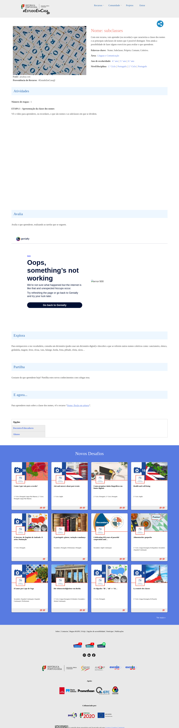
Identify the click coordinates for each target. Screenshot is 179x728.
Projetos (129, 5)
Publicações (119, 631)
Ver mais (160, 617)
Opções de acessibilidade (96, 631)
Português (122, 66)
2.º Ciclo (132, 66)
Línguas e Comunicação (108, 55)
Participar (110, 631)
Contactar (64, 631)
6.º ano (131, 61)
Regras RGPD (75, 631)
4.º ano (115, 61)
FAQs (83, 631)
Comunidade (114, 5)
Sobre (57, 631)
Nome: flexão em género (78, 405)
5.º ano (123, 61)
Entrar (142, 5)
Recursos (98, 5)
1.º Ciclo (112, 66)
